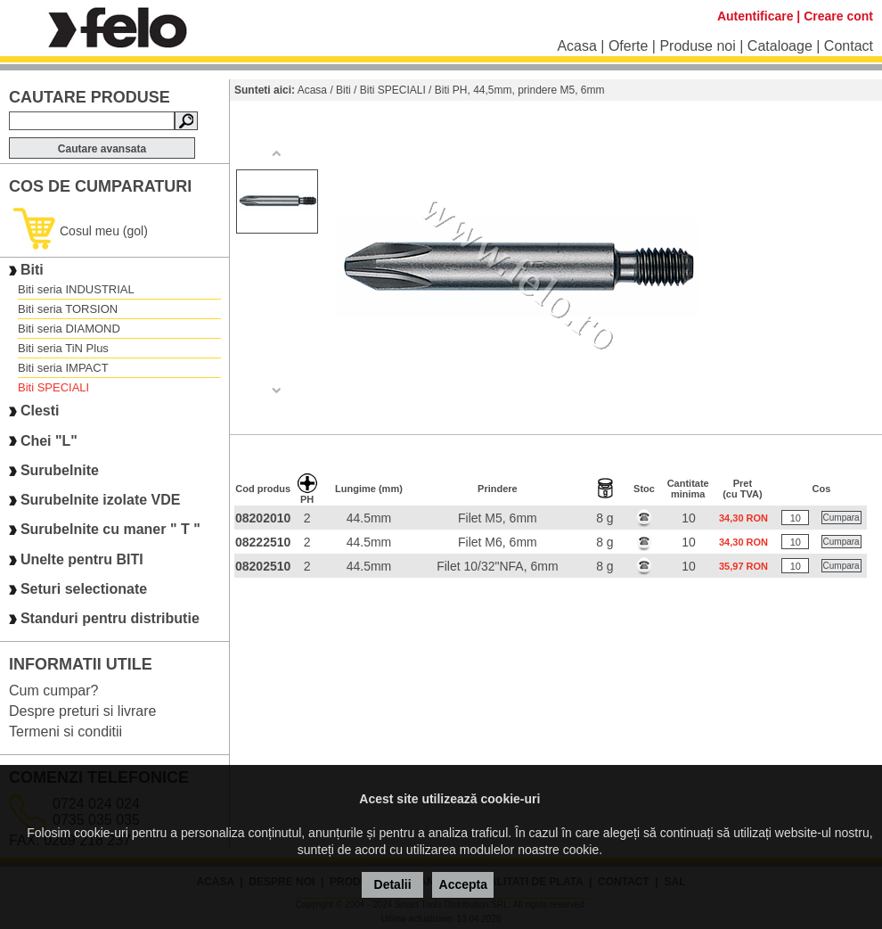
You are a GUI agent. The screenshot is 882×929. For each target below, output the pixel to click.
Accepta (463, 884)
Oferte (628, 45)
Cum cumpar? (53, 690)
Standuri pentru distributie (110, 619)
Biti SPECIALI (53, 387)
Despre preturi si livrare (82, 711)
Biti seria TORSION (68, 309)
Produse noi (697, 45)
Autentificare (755, 16)
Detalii (393, 884)
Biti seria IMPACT (63, 367)
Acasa (576, 45)
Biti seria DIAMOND (69, 328)
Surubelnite (59, 470)
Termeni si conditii (65, 731)
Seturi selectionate (83, 588)
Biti (32, 269)
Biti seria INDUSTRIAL (76, 289)
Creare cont (838, 16)
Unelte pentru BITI (81, 559)
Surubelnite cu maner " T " (110, 530)
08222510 (262, 542)
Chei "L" (49, 440)
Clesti (40, 411)
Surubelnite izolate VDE (100, 499)
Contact (848, 45)
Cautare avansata (102, 149)
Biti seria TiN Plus (63, 348)
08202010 (262, 518)
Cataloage (780, 45)
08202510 (262, 566)
